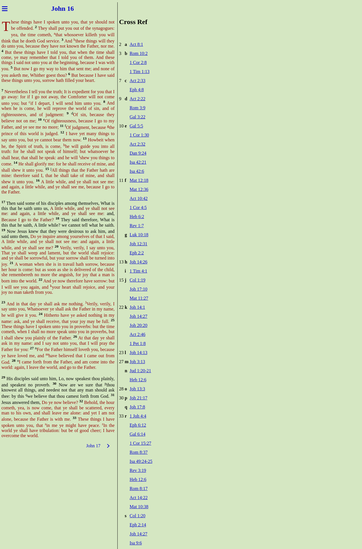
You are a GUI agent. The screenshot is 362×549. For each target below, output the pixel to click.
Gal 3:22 (137, 116)
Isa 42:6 (137, 171)
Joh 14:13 (138, 352)
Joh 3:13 (137, 361)
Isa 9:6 (136, 543)
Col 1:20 (137, 515)
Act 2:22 (137, 98)
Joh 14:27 (138, 316)
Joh (54, 8)
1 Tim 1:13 (139, 71)
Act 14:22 (139, 497)
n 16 (70, 8)
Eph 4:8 (137, 89)
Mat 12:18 (139, 180)
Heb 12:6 (138, 379)
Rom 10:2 (139, 53)
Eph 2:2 (137, 252)
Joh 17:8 (137, 407)
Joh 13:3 (137, 388)
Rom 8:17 (139, 488)
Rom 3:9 (137, 107)
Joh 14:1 (137, 307)
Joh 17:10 (138, 289)
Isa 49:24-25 (141, 461)
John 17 (93, 445)
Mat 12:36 (139, 189)
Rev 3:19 (138, 470)
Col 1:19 (137, 280)
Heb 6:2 (137, 216)
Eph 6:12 (138, 425)
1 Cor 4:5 (138, 207)
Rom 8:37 (139, 452)
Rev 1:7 (137, 225)
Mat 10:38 (139, 506)
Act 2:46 (137, 334)
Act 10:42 (139, 198)
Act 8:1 (136, 44)
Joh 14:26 (138, 261)
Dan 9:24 (138, 153)
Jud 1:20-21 (140, 370)
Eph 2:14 (138, 524)
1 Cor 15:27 (140, 443)
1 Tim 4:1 (138, 271)
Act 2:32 (137, 144)
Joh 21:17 (138, 397)
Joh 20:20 (138, 325)
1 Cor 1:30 (139, 135)
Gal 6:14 (137, 434)
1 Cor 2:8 (138, 62)
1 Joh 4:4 (138, 416)
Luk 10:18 (139, 234)
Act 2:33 (137, 80)
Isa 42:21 (138, 162)
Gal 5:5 (136, 126)
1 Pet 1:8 (138, 343)
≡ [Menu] (4, 8)
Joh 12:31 (138, 243)
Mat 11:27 (139, 298)
